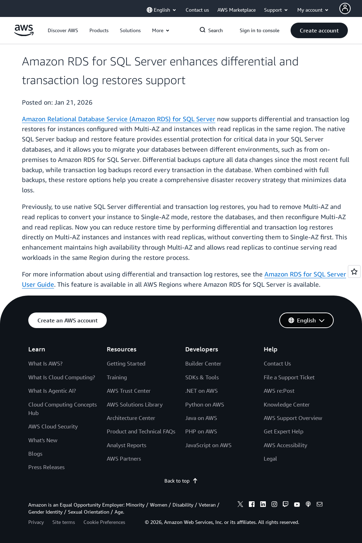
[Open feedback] (354, 271)
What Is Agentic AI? (52, 390)
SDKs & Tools (202, 377)
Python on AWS (204, 404)
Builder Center (203, 363)
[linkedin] (263, 505)
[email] (319, 505)
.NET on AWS (201, 390)
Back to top (181, 481)
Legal (270, 458)
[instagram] (274, 505)
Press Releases (46, 467)
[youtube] (297, 505)
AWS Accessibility (285, 445)
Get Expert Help (283, 431)
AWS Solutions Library (135, 404)
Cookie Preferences (104, 522)
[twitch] (285, 505)
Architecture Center (131, 417)
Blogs (35, 453)
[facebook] (252, 505)
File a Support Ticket (289, 377)
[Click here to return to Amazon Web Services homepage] (24, 34)
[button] (63, 30)
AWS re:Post (279, 390)
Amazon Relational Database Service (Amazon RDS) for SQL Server (118, 119)
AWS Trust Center (129, 390)
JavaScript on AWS (208, 445)
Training (117, 377)
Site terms (63, 522)
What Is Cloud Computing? (61, 377)
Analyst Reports (126, 445)
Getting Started (126, 363)
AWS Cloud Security (53, 426)
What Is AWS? (45, 363)
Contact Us (277, 363)
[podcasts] (308, 505)
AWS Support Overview (293, 417)
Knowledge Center (287, 404)
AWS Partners (124, 458)
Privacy (36, 522)
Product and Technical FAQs (141, 431)
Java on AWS (201, 417)
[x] (240, 505)
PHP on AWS (201, 431)
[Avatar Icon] (345, 8)
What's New (42, 440)
